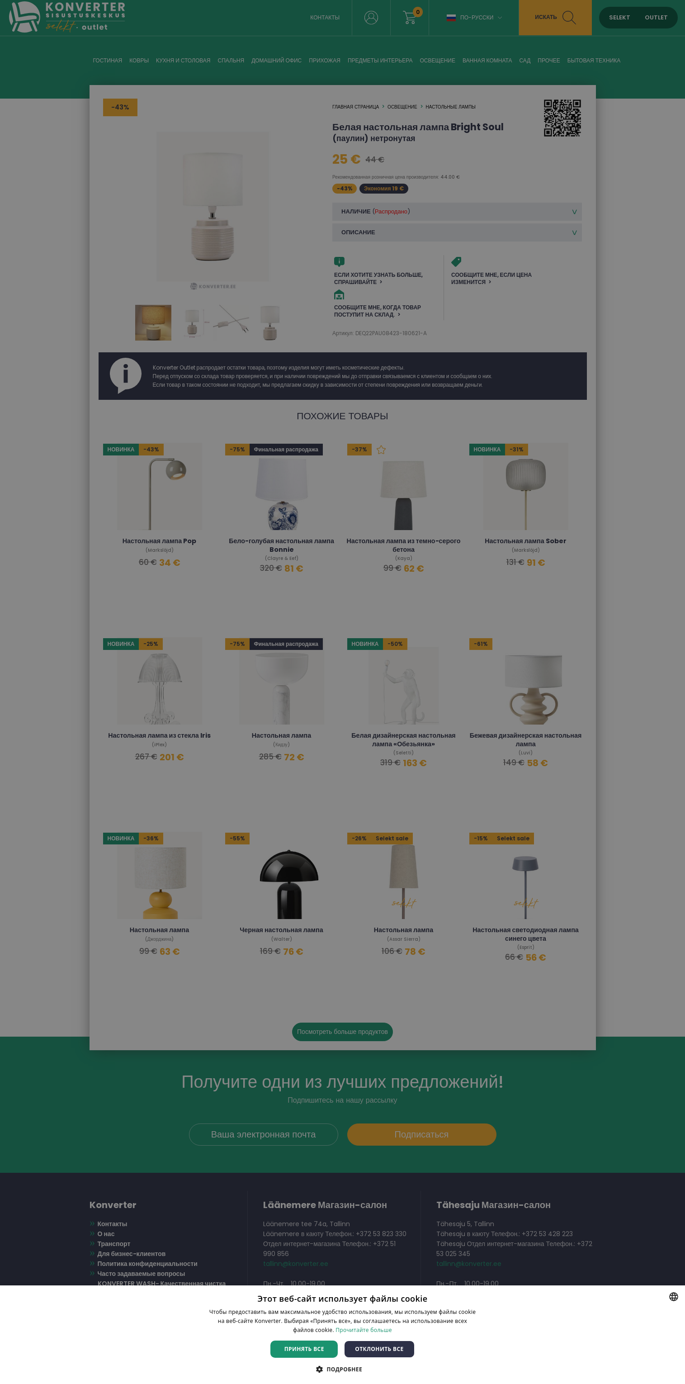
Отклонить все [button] (379, 1349)
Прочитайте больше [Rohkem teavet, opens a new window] (363, 1330)
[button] (342, 1369)
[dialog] (342, 692)
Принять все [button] (304, 1349)
